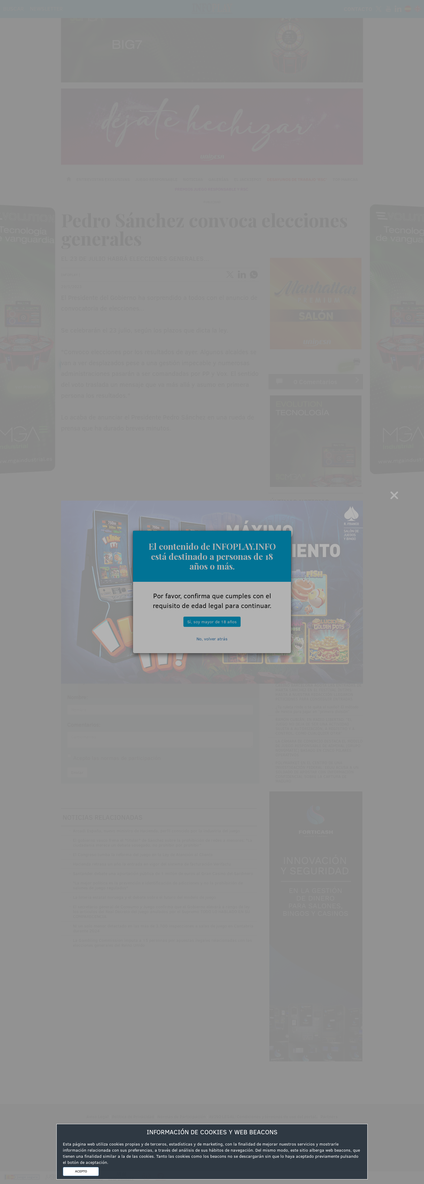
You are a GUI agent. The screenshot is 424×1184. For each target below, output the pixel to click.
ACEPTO (81, 1171)
